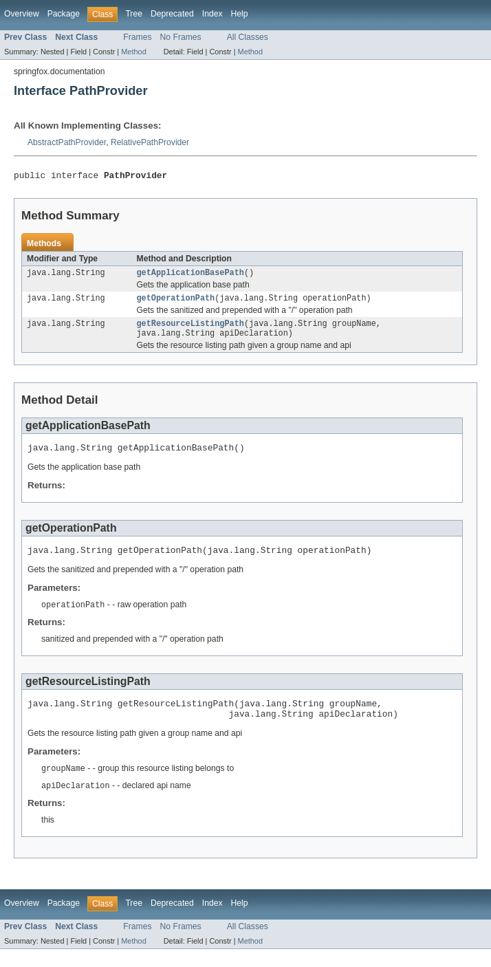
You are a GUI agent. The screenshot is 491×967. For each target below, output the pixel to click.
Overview (21, 14)
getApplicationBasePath (190, 275)
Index (212, 14)
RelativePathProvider (150, 142)
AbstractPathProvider (67, 142)
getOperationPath (176, 302)
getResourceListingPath (190, 329)
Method (133, 51)
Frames (137, 37)
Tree (133, 14)
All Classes (247, 37)
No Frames (180, 37)
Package (63, 14)
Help (239, 14)
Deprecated (172, 14)
